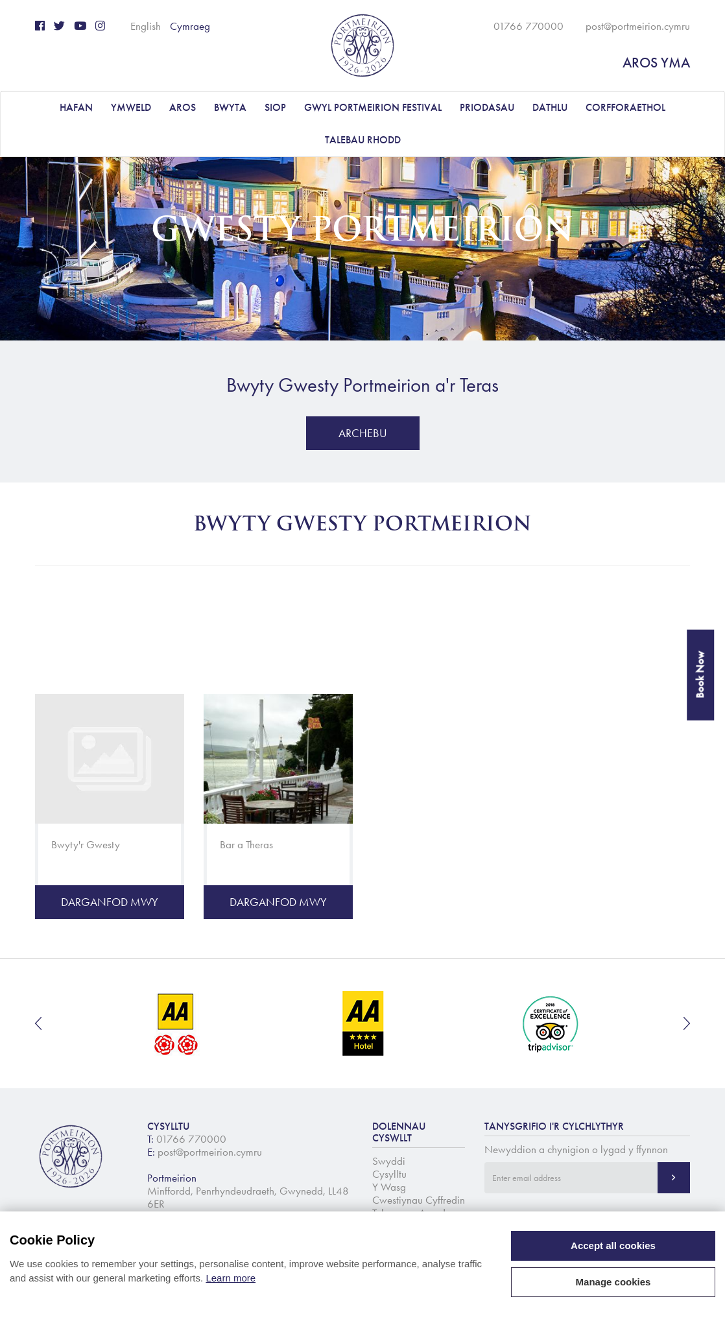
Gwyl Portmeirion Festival (373, 107)
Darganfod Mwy (109, 902)
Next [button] (686, 1023)
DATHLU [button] (549, 107)
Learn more (231, 1277)
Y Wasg (389, 1186)
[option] (176, 1023)
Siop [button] (275, 107)
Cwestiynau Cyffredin (418, 1199)
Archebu (363, 433)
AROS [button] (182, 107)
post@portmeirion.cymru (638, 25)
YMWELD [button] (131, 107)
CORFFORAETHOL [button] (625, 107)
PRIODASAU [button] (487, 107)
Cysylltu (389, 1173)
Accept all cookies (613, 1245)
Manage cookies (613, 1281)
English (145, 25)
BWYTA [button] (230, 107)
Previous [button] (38, 1023)
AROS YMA (656, 62)
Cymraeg (190, 25)
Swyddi (388, 1160)
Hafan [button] (76, 107)
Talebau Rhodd (363, 140)
